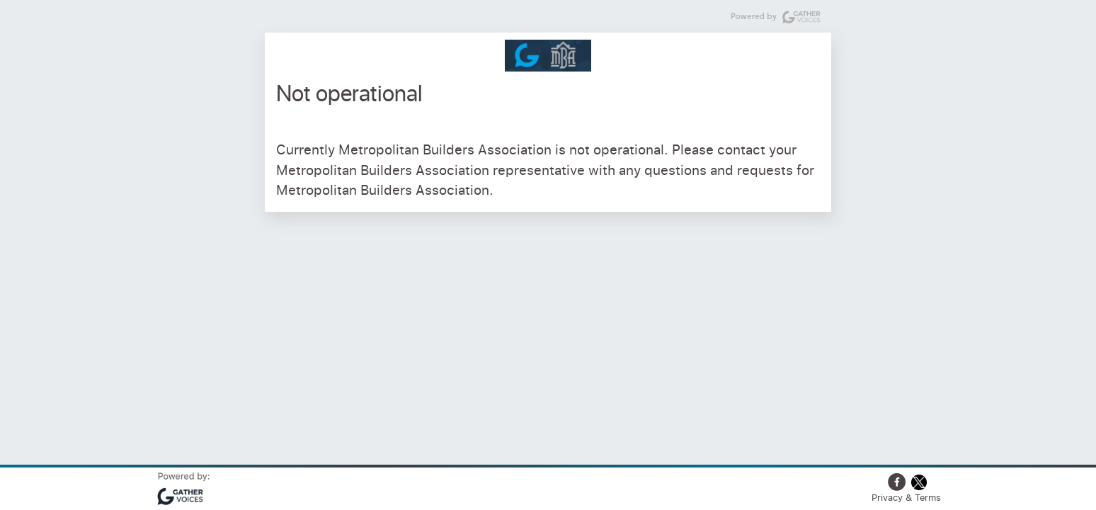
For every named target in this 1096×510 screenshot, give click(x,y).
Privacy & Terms (906, 497)
